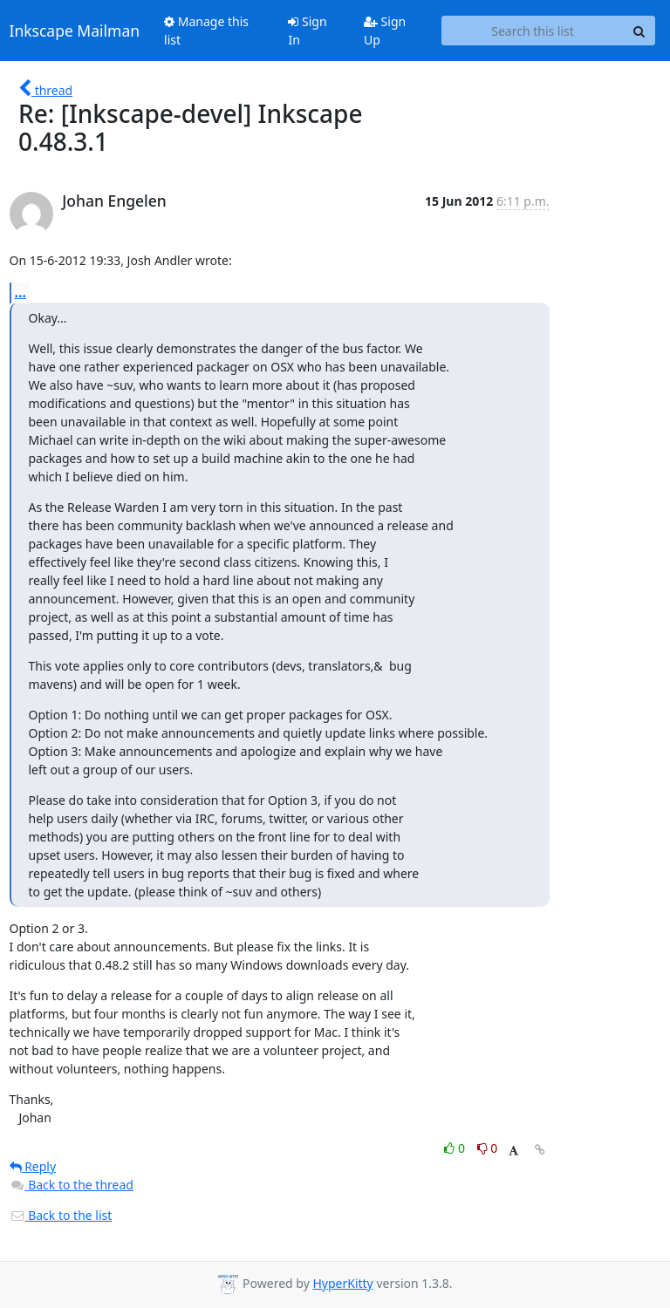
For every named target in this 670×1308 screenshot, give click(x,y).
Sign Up (385, 30)
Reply (33, 1166)
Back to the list (61, 1215)
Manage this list (206, 30)
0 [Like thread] (456, 1148)
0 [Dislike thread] (487, 1148)
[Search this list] (533, 30)
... (21, 292)
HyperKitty (342, 1283)
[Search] (639, 30)
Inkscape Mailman (75, 30)
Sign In (307, 30)
